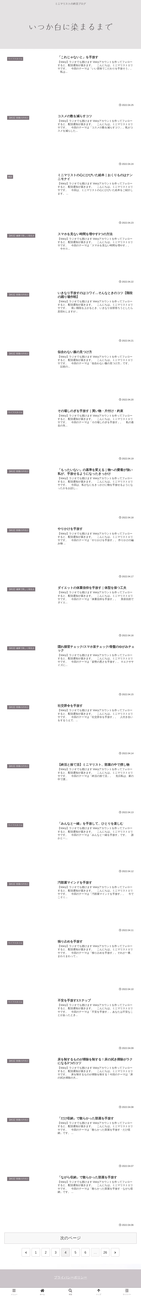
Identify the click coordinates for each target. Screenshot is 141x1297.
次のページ (70, 1238)
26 (105, 1252)
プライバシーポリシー (70, 1277)
